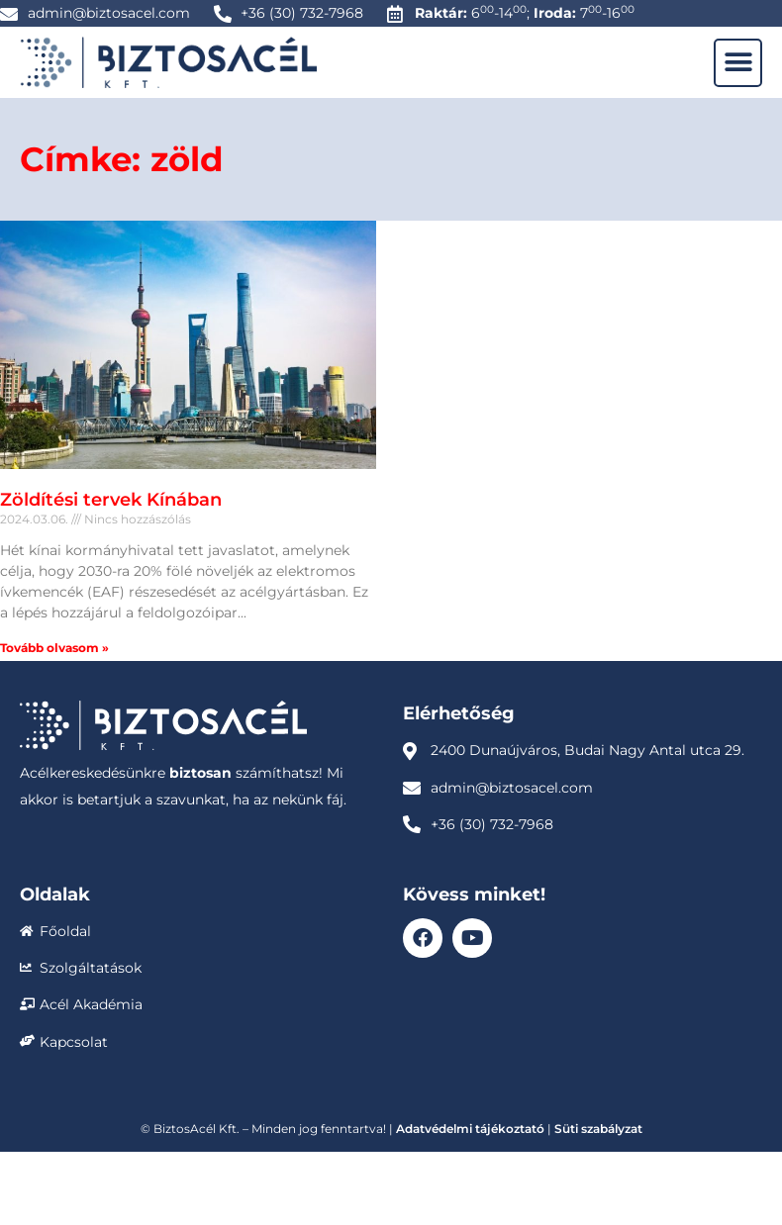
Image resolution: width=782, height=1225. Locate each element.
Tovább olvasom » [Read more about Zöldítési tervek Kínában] (54, 647)
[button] (738, 63)
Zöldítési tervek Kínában (111, 500)
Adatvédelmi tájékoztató (470, 1128)
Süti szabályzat (598, 1128)
